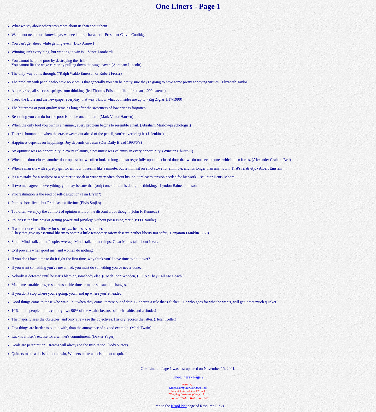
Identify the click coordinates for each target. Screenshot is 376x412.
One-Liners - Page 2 (187, 377)
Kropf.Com (188, 387)
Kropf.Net (179, 406)
